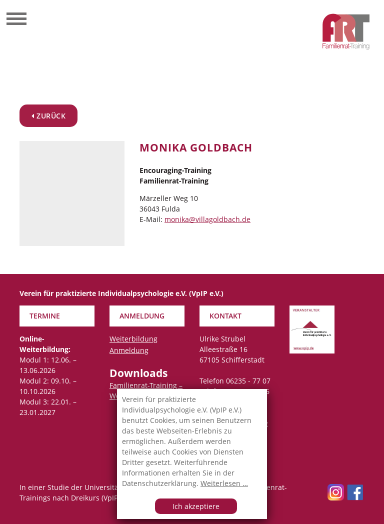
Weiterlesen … (224, 483)
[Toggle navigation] (16, 20)
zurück (49, 115)
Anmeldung (129, 350)
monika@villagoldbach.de (207, 219)
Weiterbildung (134, 339)
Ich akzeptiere (196, 506)
